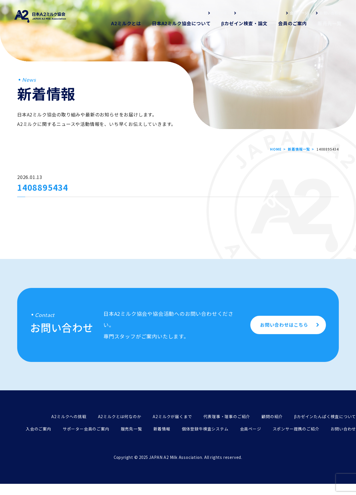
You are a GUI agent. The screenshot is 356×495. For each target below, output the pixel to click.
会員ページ (299, 12)
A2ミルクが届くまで (172, 416)
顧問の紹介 (272, 416)
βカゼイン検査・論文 (244, 23)
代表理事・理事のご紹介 (226, 416)
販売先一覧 (330, 23)
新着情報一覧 (299, 149)
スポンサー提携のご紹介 (296, 429)
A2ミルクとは (126, 23)
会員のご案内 (292, 23)
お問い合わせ (331, 12)
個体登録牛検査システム (258, 12)
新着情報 (219, 12)
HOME (275, 149)
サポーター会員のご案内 (86, 429)
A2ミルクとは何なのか (119, 416)
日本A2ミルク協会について (181, 23)
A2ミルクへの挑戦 (68, 416)
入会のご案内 (38, 429)
